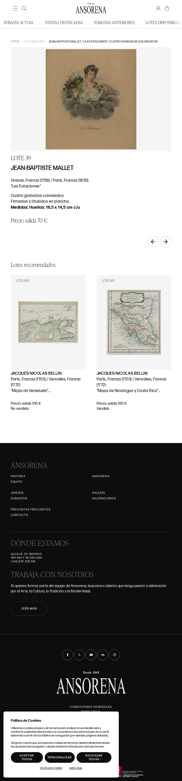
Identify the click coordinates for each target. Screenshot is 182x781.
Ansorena (101, 476)
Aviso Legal (75, 768)
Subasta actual (19, 22)
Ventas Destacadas (64, 22)
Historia (18, 476)
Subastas (19, 498)
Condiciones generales (91, 707)
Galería (98, 493)
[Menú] (15, 8)
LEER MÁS (29, 608)
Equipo (17, 482)
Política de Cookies (51, 768)
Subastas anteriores (114, 22)
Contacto (19, 515)
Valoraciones (104, 498)
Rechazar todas (93, 757)
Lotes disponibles (163, 22)
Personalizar (60, 757)
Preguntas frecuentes (31, 509)
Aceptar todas (27, 757)
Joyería (17, 493)
